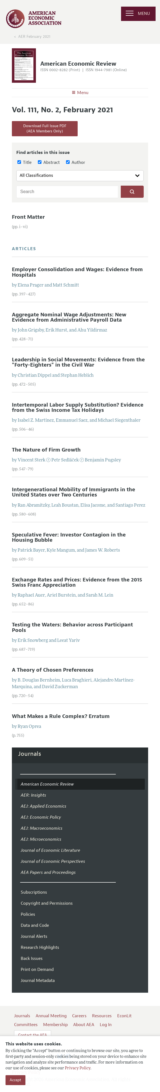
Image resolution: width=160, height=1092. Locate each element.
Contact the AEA (32, 1035)
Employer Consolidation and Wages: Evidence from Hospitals (77, 272)
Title (24, 162)
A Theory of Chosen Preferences (52, 670)
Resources (102, 1016)
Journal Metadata (38, 980)
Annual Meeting (51, 1016)
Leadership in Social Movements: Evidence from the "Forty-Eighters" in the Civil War (78, 362)
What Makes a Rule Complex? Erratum (61, 716)
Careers (79, 1016)
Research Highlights (40, 947)
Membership (55, 1024)
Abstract (49, 162)
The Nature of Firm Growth (46, 450)
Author (75, 162)
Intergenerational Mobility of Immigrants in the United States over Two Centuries (73, 492)
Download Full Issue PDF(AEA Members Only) (44, 129)
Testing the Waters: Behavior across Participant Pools (72, 627)
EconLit (124, 1016)
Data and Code (35, 925)
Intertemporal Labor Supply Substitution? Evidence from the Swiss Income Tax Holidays (77, 407)
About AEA (83, 1024)
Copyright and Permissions (47, 903)
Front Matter (28, 217)
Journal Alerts (34, 936)
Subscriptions (34, 892)
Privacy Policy (77, 1068)
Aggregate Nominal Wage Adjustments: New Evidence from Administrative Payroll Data (69, 317)
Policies (28, 914)
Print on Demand (37, 969)
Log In (106, 1024)
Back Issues (32, 958)
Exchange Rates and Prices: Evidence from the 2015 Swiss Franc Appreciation (77, 582)
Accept (15, 1080)
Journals (29, 754)
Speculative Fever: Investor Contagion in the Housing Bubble (69, 537)
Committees (26, 1024)
